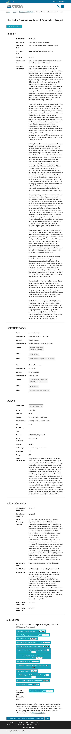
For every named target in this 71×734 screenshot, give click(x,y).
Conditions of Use (22, 722)
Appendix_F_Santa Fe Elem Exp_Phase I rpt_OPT (33, 651)
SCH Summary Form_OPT (28, 684)
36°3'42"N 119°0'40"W (36, 406)
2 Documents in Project (14, 26)
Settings (62, 1)
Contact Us (55, 1)
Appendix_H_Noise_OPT (28, 661)
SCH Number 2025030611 (26, 12)
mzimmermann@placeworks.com (39, 391)
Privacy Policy (35, 722)
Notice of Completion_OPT (41, 691)
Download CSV (12, 718)
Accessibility (10, 724)
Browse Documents (33, 724)
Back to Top (10, 722)
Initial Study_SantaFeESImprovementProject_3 (33, 676)
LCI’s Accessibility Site (38, 713)
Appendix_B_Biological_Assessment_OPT (33, 635)
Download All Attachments (26, 718)
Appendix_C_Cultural (27, 638)
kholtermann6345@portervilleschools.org (42, 359)
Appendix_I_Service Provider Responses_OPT (33, 666)
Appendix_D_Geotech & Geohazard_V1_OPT (33, 642)
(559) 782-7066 (34, 354)
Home (8, 12)
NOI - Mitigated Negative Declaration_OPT (33, 680)
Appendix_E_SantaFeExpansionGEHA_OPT (33, 646)
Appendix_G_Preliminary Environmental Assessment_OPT (33, 657)
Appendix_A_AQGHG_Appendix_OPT (31, 631)
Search (14, 12)
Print (47, 718)
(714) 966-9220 (34, 386)
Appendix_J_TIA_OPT (27, 671)
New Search (39, 718)
